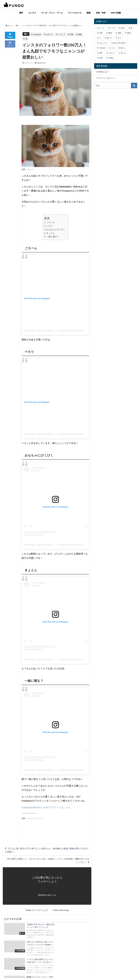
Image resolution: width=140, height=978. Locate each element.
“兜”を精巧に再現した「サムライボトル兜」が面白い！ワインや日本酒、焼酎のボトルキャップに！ (47, 862)
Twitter (111, 58)
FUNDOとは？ (102, 72)
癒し (26, 34)
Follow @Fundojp (61, 912)
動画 (110, 33)
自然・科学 (101, 13)
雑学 (21, 13)
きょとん (50, 233)
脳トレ (123, 48)
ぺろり (49, 226)
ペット (101, 28)
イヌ (113, 48)
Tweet (10, 35)
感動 (119, 33)
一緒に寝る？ (52, 236)
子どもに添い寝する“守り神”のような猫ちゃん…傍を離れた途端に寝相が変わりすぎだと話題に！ (46, 850)
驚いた (109, 38)
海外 (123, 28)
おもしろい (103, 43)
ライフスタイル (75, 13)
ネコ (119, 38)
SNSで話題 (116, 13)
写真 (72, 34)
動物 (89, 13)
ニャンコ (61, 34)
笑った (123, 53)
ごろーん (50, 222)
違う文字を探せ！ (120, 43)
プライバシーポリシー (106, 78)
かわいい (50, 34)
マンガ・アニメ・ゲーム (52, 13)
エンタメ (32, 13)
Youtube (102, 48)
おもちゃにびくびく (55, 229)
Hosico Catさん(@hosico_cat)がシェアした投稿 (44, 330)
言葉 (101, 58)
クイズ (112, 28)
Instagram (38, 34)
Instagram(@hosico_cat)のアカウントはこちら (46, 807)
